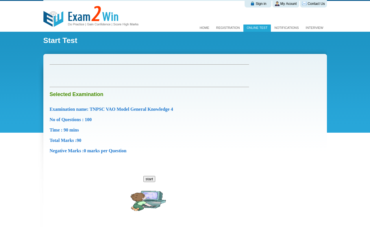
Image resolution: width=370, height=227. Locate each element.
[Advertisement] (117, 76)
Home (204, 27)
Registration (228, 27)
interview (314, 27)
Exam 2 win (91, 16)
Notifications (286, 27)
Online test (257, 27)
